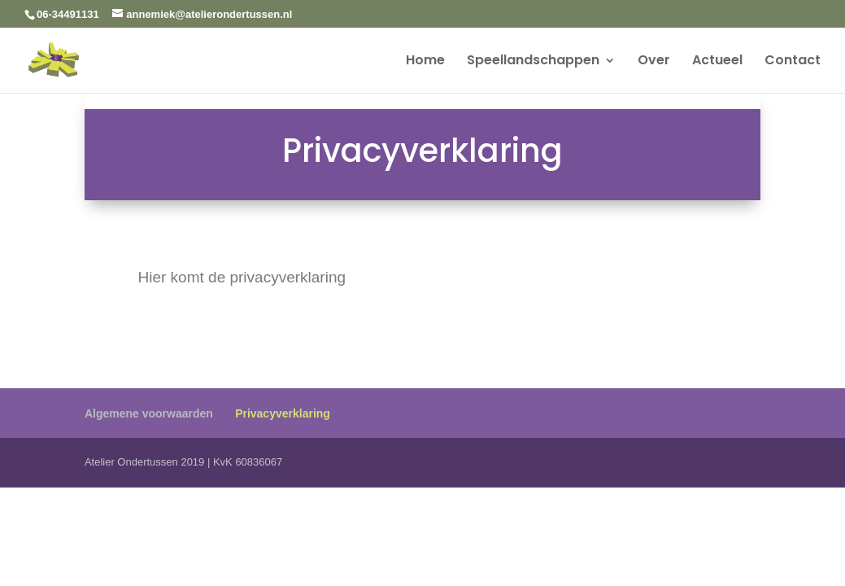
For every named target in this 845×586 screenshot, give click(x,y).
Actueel (717, 62)
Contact (792, 62)
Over (654, 62)
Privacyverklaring (282, 413)
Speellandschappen (533, 62)
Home (425, 62)
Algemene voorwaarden (149, 413)
